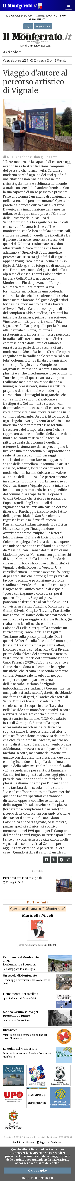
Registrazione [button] (43, 26)
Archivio (46, 15)
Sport (64, 15)
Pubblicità (18, 1142)
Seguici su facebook (49, 1142)
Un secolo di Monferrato (20, 975)
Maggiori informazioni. (37, 1178)
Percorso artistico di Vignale (22, 878)
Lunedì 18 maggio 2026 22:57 (35, 45)
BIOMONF (10, 1030)
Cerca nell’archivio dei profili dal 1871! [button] (37, 944)
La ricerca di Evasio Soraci (17, 1020)
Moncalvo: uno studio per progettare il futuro (20, 1013)
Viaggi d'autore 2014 (15, 60)
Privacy (30, 1142)
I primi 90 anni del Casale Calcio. (20, 998)
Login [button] (28, 26)
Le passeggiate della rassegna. (19, 969)
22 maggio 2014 (13, 882)
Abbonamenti (37, 19)
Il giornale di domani (19, 15)
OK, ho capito (37, 1170)
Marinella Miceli (37, 915)
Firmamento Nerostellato (20, 994)
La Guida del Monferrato (20, 1048)
